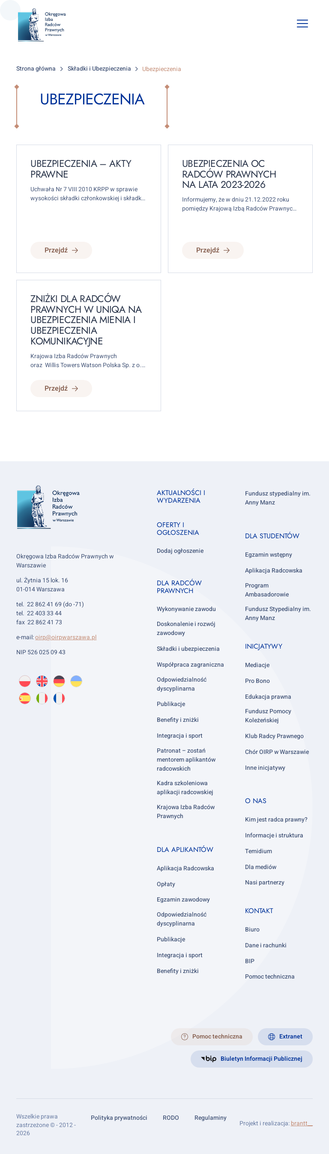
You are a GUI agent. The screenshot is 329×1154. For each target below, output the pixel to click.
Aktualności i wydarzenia (181, 496)
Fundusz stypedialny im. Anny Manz (278, 498)
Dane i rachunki (266, 945)
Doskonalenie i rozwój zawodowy (186, 629)
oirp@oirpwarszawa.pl (65, 637)
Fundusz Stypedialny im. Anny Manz (278, 614)
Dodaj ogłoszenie (180, 550)
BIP (249, 961)
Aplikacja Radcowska (185, 868)
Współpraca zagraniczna (190, 664)
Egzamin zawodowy (183, 899)
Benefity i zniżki (178, 719)
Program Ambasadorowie (267, 590)
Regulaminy (210, 1117)
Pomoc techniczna (270, 976)
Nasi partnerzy (264, 882)
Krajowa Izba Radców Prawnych (186, 812)
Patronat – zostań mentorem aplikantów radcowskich (186, 759)
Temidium (258, 851)
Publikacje (171, 704)
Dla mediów (260, 867)
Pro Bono (257, 680)
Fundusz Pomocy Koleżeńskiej (268, 716)
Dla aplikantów (185, 849)
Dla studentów (272, 536)
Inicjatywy (263, 646)
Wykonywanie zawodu (186, 609)
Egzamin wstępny (268, 554)
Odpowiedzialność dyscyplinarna (181, 684)
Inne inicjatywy (265, 767)
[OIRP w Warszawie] (48, 25)
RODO (171, 1117)
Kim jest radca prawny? (276, 819)
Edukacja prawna (268, 696)
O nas (255, 800)
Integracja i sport (180, 735)
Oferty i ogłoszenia (178, 528)
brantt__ (302, 1123)
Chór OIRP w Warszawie (277, 752)
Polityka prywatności (119, 1117)
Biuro (252, 929)
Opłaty (166, 884)
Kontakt (259, 910)
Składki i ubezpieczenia (188, 648)
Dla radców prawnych (179, 586)
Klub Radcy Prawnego (274, 736)
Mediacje (257, 665)
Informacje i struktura (274, 835)
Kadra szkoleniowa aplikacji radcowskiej (185, 788)
